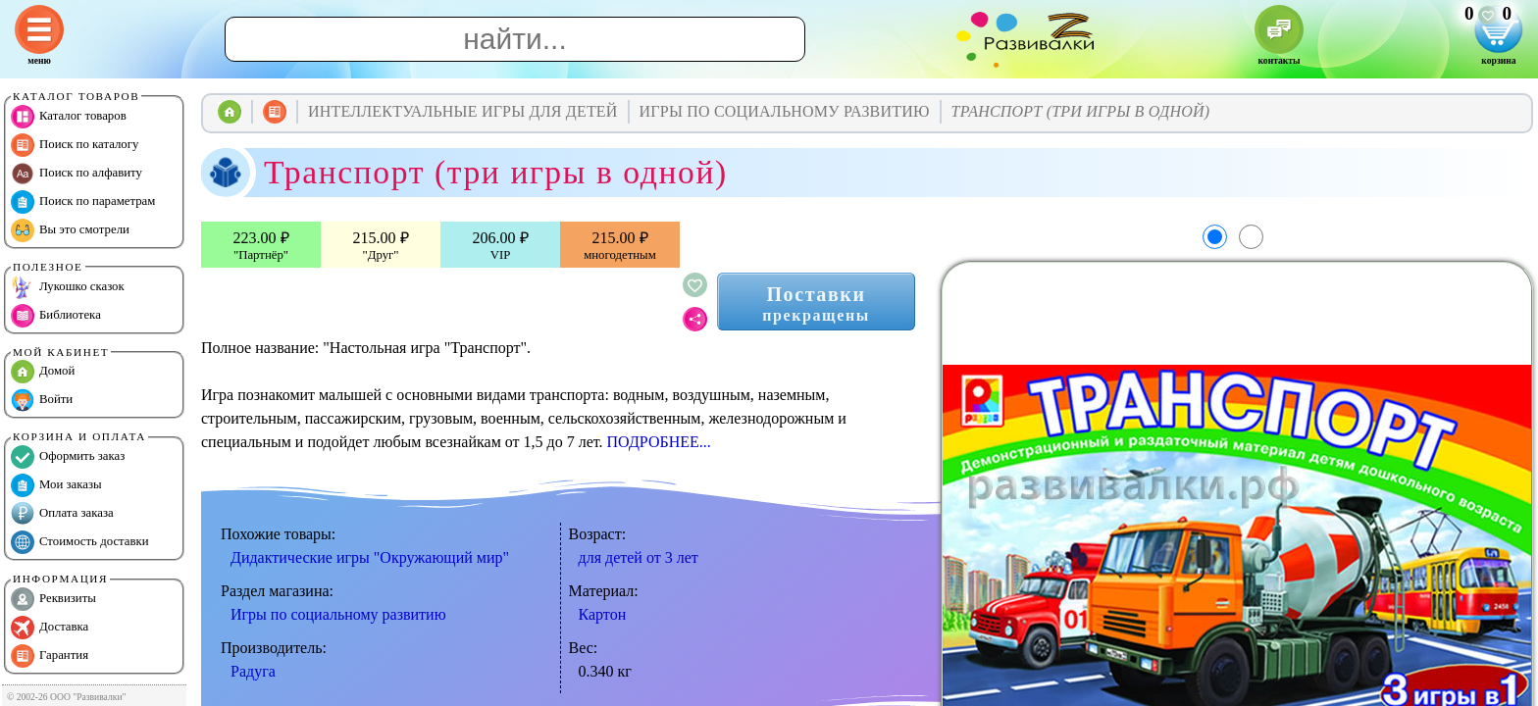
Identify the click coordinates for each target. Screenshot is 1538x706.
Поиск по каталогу (74, 145)
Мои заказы (56, 485)
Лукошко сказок (68, 287)
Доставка (49, 627)
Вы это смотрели (70, 230)
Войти (42, 400)
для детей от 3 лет (638, 557)
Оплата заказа (62, 514)
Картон (603, 614)
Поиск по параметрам (83, 202)
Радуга (253, 671)
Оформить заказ (68, 457)
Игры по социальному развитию (338, 614)
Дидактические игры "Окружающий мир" (370, 557)
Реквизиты (53, 599)
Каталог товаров (69, 116)
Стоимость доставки (80, 542)
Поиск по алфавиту (76, 173)
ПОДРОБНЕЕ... (659, 441)
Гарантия (49, 656)
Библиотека (56, 316)
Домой (43, 371)
